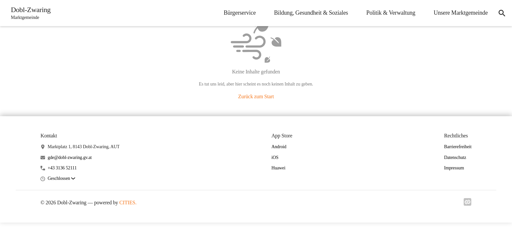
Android (278, 146)
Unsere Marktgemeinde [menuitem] (459, 12)
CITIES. (128, 202)
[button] (61, 178)
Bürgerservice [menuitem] (238, 12)
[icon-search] (501, 13)
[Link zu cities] (468, 204)
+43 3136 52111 (62, 167)
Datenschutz (455, 157)
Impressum (454, 167)
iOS (274, 157)
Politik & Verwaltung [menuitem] (388, 12)
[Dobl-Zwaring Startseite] (30, 13)
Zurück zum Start (256, 96)
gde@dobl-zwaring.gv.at (70, 157)
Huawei (278, 167)
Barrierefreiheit (458, 146)
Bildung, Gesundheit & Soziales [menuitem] (309, 12)
